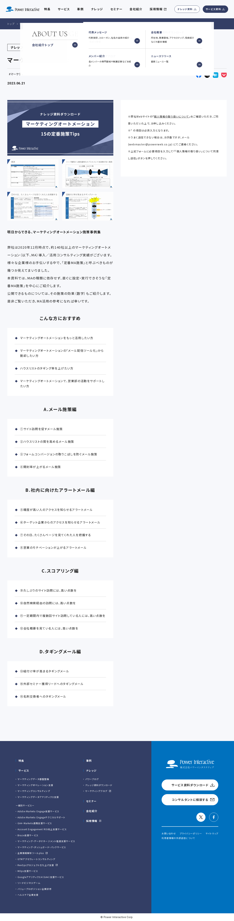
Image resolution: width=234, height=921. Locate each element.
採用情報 (91, 821)
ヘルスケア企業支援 (28, 894)
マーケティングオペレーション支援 (35, 785)
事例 (89, 760)
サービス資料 (213, 9)
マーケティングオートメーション (30, 74)
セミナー (91, 801)
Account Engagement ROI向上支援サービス (42, 829)
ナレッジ (97, 9)
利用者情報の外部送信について (178, 838)
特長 (21, 760)
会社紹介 (136, 9)
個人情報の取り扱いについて (171, 116)
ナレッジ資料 (185, 9)
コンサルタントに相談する (190, 799)
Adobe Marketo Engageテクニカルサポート (41, 817)
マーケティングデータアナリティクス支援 (38, 797)
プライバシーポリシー (191, 833)
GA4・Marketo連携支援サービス (35, 823)
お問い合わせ (169, 833)
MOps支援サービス (28, 870)
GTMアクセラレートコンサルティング (36, 859)
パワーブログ (92, 779)
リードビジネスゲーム (29, 882)
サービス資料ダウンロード (189, 785)
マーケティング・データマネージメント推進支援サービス (46, 841)
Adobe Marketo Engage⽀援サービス (38, 811)
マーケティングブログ (96, 790)
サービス (64, 9)
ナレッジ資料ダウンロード (98, 785)
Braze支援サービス (28, 835)
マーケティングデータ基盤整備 (33, 779)
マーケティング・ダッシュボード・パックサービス (42, 847)
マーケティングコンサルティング (34, 790)
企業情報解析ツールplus (31, 853)
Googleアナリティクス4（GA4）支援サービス (41, 877)
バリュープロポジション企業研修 (35, 888)
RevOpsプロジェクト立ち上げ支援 (36, 865)
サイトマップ (212, 833)
